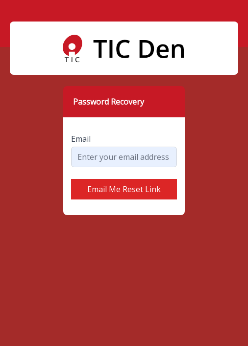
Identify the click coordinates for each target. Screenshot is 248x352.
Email (81, 138)
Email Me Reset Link (124, 189)
